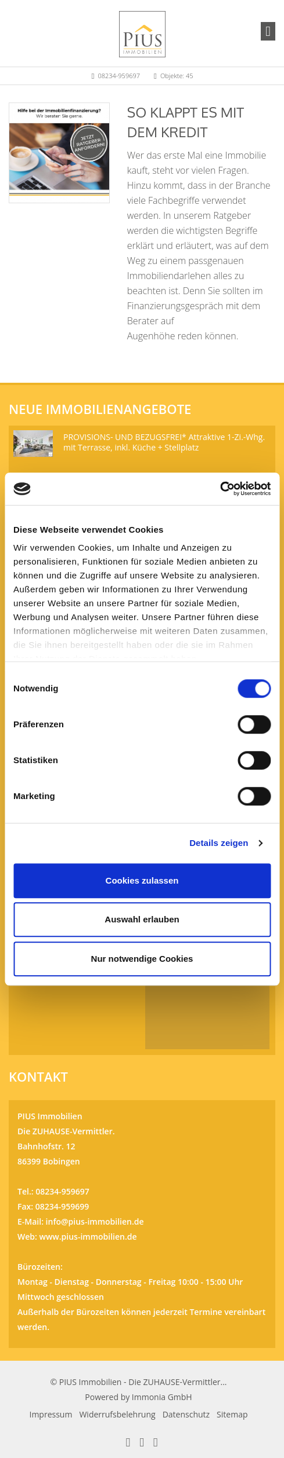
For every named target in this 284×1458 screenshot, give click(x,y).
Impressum (51, 1414)
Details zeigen (218, 843)
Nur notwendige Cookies (142, 959)
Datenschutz (186, 1414)
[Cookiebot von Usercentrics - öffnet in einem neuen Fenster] (220, 488)
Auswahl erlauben (142, 919)
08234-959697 (119, 75)
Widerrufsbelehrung (117, 1414)
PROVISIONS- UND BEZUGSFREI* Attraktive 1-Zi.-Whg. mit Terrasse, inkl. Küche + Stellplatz (164, 442)
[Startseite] (142, 33)
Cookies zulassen (142, 880)
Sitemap (232, 1414)
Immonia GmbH (162, 1396)
